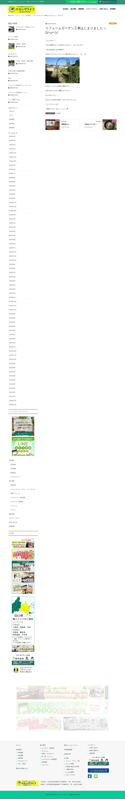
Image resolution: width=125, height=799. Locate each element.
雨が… (10, 78)
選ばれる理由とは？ (22, 768)
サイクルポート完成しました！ (25, 27)
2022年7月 (12, 322)
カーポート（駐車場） (17, 501)
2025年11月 (12, 157)
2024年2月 (12, 243)
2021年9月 (12, 363)
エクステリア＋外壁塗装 (17, 497)
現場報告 (112, 23)
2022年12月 (12, 301)
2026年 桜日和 (21, 44)
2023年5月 (12, 281)
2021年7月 (12, 371)
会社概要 (13, 468)
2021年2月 (12, 392)
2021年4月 (12, 384)
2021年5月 (12, 380)
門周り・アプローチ (48, 753)
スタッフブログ (70, 775)
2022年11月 (12, 305)
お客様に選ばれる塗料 (72, 766)
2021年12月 (12, 351)
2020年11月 (12, 404)
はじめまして (12, 54)
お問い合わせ (13, 522)
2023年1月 (12, 297)
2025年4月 (12, 186)
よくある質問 (70, 772)
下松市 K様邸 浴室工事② (24, 61)
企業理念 (13, 472)
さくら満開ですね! (14, 99)
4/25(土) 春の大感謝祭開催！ (17, 71)
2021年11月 (12, 355)
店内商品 (11, 123)
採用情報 (11, 526)
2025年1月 (12, 198)
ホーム (18, 745)
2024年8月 (12, 219)
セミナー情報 (70, 763)
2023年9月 (12, 264)
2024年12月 (12, 202)
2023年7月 (12, 272)
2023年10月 (12, 260)
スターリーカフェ (14, 518)
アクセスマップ (15, 477)
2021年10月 (12, 359)
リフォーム (13, 506)
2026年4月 (12, 136)
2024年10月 (12, 210)
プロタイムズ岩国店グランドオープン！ (29, 85)
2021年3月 (12, 388)
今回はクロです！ (90, 124)
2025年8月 (12, 169)
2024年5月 (12, 231)
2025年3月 (12, 190)
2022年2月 (12, 343)
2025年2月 (12, 194)
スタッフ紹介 (22, 763)
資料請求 (92, 753)
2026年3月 (12, 140)
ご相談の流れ (70, 769)
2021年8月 (12, 367)
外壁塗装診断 (68, 749)
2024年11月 (12, 206)
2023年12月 (12, 252)
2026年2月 (12, 144)
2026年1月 (12, 149)
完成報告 (11, 119)
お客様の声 (67, 754)
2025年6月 (12, 177)
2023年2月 (12, 293)
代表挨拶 (13, 464)
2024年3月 (12, 239)
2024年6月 (12, 227)
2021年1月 (12, 396)
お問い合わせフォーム (107, 2)
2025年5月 (12, 182)
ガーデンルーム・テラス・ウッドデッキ (22, 489)
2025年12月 (12, 153)
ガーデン (13, 510)
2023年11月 (12, 256)
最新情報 (11, 514)
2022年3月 (12, 338)
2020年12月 (12, 400)
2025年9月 (12, 165)
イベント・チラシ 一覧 (73, 761)
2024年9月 (12, 215)
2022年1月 (12, 347)
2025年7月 (12, 173)
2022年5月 (12, 330)
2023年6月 (12, 277)
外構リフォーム (15, 493)
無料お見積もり (94, 750)
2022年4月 (12, 334)
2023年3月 (12, 289)
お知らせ (11, 111)
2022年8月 (12, 318)
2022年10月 (12, 309)
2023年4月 (12, 285)
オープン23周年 (13, 37)
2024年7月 (12, 223)
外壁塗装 (13, 485)
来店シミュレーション (71, 745)
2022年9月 (12, 314)
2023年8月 (12, 268)
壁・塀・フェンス (47, 756)
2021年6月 (12, 376)
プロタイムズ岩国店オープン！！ (18, 92)
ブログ (11, 115)
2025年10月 (12, 161)
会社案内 (11, 460)
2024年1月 (12, 248)
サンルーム (45, 751)
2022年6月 (12, 326)
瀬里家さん (65, 124)
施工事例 (11, 481)
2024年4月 (12, 235)
